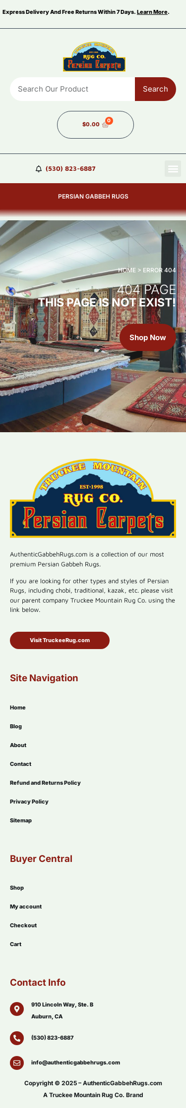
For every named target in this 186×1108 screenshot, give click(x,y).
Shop (17, 887)
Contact (20, 763)
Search (155, 89)
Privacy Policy (29, 801)
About (18, 745)
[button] (173, 168)
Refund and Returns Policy (45, 782)
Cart (15, 944)
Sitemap (21, 820)
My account (26, 906)
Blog (16, 726)
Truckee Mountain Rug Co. (86, 1095)
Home (18, 707)
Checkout (23, 925)
